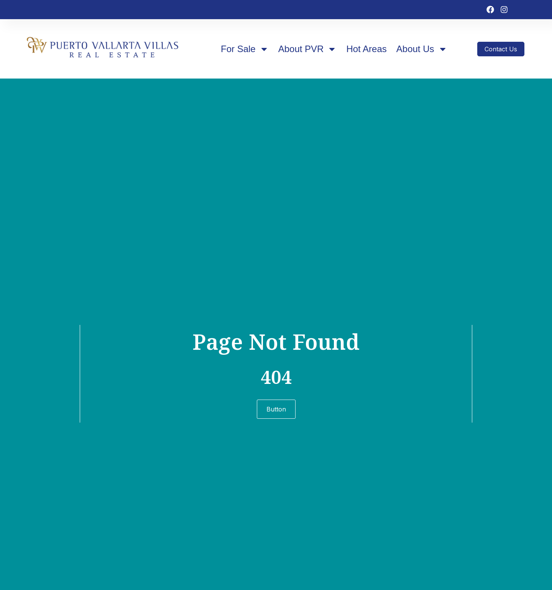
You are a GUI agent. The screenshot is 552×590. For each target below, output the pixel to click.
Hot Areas (366, 49)
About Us (421, 49)
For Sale (245, 49)
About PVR (307, 49)
